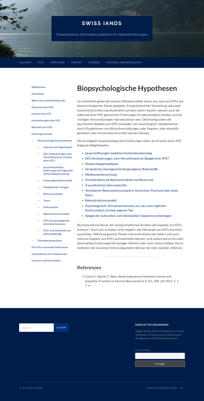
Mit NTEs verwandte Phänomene (50, 247)
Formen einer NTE (41, 113)
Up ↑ (182, 388)
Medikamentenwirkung (101, 174)
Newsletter (38, 93)
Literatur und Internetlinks (46, 260)
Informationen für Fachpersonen (49, 253)
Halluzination (50, 207)
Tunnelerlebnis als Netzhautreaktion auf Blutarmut (119, 180)
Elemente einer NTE (42, 107)
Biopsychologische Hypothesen (54, 140)
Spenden (94, 62)
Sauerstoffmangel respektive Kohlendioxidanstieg (118, 153)
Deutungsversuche (42, 133)
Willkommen (39, 86)
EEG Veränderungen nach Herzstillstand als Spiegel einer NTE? (127, 158)
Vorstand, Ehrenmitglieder (123, 62)
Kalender (25, 62)
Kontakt (76, 62)
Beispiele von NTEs (42, 127)
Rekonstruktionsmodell (101, 200)
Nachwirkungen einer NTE (46, 120)
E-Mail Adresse (142, 350)
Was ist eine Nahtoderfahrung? (48, 100)
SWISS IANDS (102, 23)
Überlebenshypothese (49, 240)
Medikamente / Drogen (56, 187)
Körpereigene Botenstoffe (57, 180)
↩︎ (89, 285)
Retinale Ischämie (53, 193)
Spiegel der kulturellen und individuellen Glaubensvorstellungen (128, 216)
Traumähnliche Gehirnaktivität (106, 185)
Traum (46, 200)
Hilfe (41, 62)
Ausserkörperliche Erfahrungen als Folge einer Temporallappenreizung (58, 170)
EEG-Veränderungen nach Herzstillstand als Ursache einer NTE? (57, 157)
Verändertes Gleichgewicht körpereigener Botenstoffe (121, 169)
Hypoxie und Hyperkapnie (57, 147)
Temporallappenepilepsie (101, 164)
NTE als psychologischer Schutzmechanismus (56, 222)
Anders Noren (168, 388)
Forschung (58, 62)
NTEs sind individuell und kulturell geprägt (57, 232)
